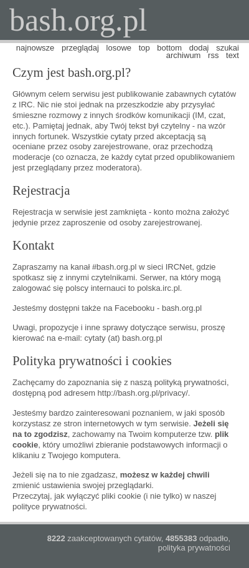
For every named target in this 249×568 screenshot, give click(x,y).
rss (213, 55)
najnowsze (35, 47)
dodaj (199, 47)
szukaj (227, 47)
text (232, 55)
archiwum (183, 55)
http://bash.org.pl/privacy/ (143, 393)
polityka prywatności (194, 547)
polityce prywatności (48, 506)
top (144, 47)
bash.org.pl (78, 19)
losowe (118, 47)
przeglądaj (80, 47)
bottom (169, 47)
